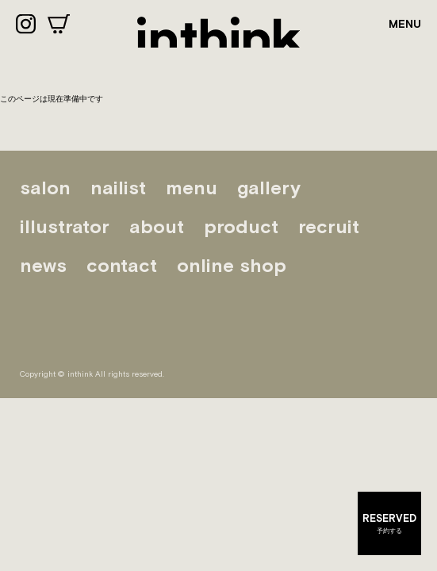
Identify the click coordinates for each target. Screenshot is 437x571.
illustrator (64, 226)
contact (121, 265)
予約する (389, 523)
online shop (231, 265)
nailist (118, 187)
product (241, 226)
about (156, 226)
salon (45, 187)
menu (191, 187)
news (43, 265)
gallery (269, 187)
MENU (405, 23)
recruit (328, 226)
